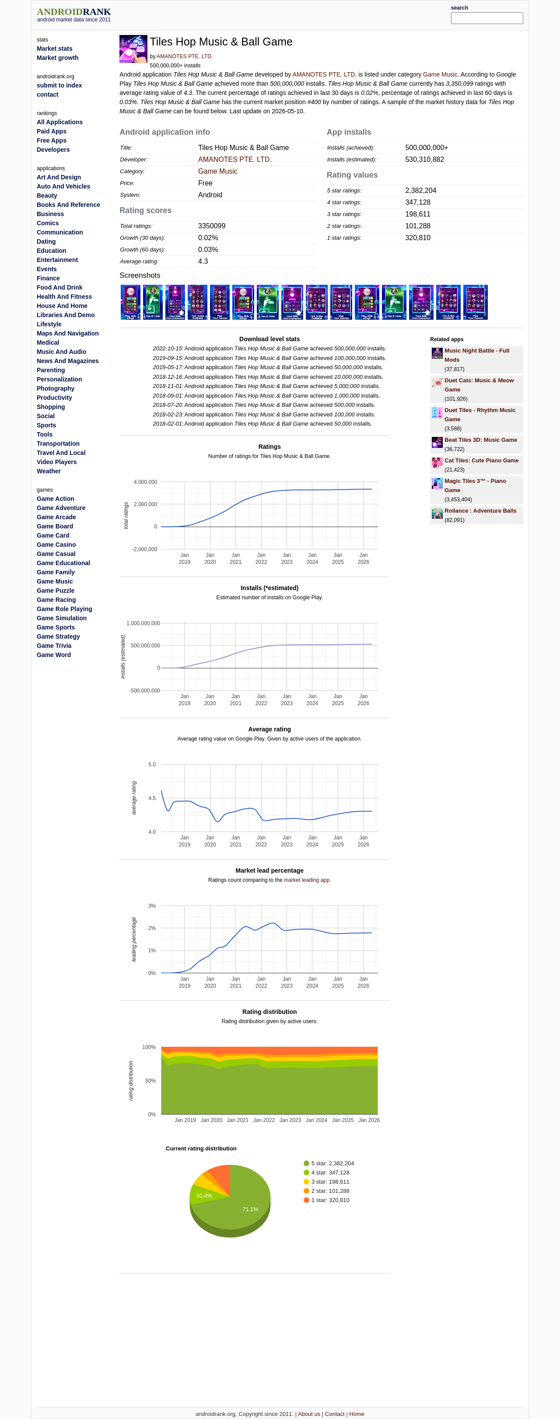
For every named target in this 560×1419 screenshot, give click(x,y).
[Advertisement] (300, 14)
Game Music (440, 74)
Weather (49, 471)
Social (46, 415)
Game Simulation (62, 618)
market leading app (306, 880)
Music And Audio (61, 351)
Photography (55, 388)
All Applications (60, 122)
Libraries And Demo (66, 314)
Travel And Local (61, 452)
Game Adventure (61, 507)
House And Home (62, 305)
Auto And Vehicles (63, 186)
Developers (53, 149)
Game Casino (56, 544)
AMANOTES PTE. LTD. (185, 56)
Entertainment (57, 259)
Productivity (54, 397)
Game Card (53, 535)
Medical (48, 342)
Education (51, 250)
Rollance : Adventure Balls (480, 510)
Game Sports (56, 627)
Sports (46, 425)
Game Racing (56, 599)
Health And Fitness (64, 296)
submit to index (59, 85)
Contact (335, 1414)
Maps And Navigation (68, 333)
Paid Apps (51, 131)
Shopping (51, 406)
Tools (44, 434)
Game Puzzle (55, 590)
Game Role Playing (64, 608)
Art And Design (59, 177)
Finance (48, 278)
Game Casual (56, 553)
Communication (60, 232)
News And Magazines (68, 360)
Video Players (57, 461)
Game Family (56, 572)
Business (50, 213)
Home (356, 1414)
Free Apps (51, 140)
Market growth (58, 57)
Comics (48, 223)
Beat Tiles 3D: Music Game (480, 440)
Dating (46, 241)
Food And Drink (59, 287)
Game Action (55, 498)
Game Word (54, 654)
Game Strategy (58, 636)
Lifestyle (49, 324)
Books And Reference (68, 204)
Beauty (47, 195)
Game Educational (63, 562)
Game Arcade (56, 517)
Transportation (58, 443)
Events (47, 269)
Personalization (59, 379)
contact (48, 94)
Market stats (55, 48)
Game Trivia (54, 645)
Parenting (51, 370)
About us (309, 1414)
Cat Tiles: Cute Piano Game (481, 460)
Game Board (55, 526)
